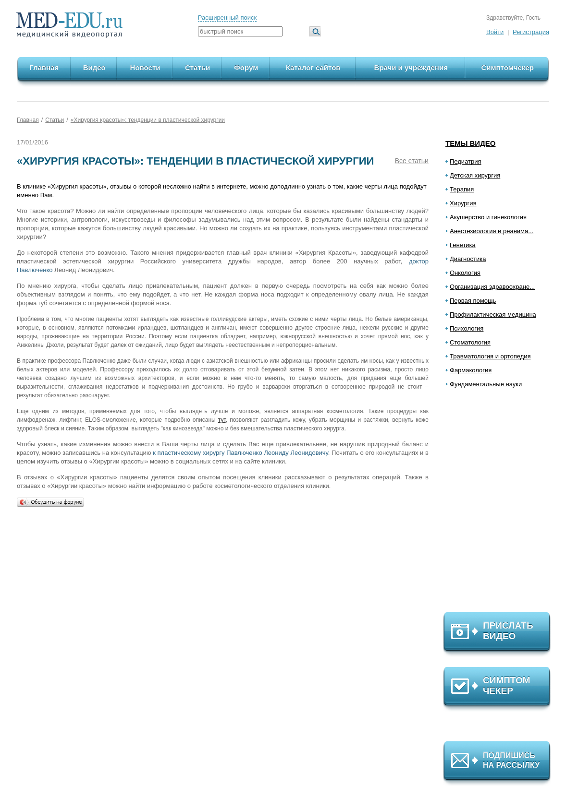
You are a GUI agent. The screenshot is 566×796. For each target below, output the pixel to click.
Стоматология (470, 342)
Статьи (197, 67)
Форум (246, 67)
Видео (94, 67)
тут (222, 419)
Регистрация (531, 32)
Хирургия (463, 203)
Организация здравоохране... (492, 286)
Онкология (465, 272)
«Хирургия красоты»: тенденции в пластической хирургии (148, 120)
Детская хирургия (475, 175)
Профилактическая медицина (493, 314)
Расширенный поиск (227, 17)
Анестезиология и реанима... (491, 231)
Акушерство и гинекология (488, 217)
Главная (44, 67)
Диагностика (468, 258)
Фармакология (471, 370)
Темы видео (470, 143)
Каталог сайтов (313, 67)
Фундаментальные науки (486, 384)
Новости (145, 67)
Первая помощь (473, 300)
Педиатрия (465, 161)
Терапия (462, 189)
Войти (495, 32)
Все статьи (412, 161)
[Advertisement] (501, 504)
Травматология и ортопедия (490, 356)
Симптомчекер (507, 67)
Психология (466, 328)
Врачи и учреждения (411, 67)
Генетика (463, 245)
